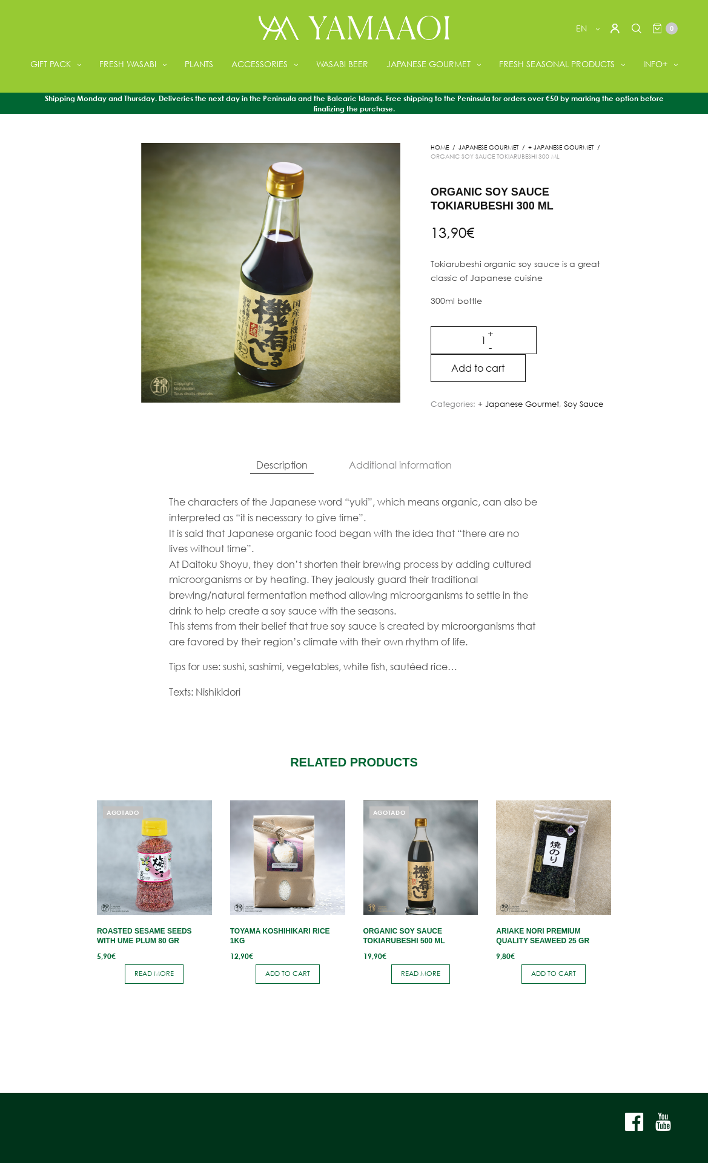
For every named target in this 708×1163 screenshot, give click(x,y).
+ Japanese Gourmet (561, 147)
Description (282, 464)
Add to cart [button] (287, 973)
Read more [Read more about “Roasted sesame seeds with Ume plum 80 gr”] (154, 973)
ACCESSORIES (259, 64)
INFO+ (655, 64)
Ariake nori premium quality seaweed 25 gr (542, 936)
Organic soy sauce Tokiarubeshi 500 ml (404, 936)
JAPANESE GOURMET (428, 64)
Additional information (400, 464)
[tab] (282, 464)
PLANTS (199, 64)
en (580, 28)
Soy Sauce (583, 404)
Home (440, 147)
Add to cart (479, 367)
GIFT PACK (50, 64)
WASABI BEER (342, 64)
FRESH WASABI (127, 64)
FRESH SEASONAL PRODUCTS (557, 64)
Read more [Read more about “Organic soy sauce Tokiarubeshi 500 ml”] (420, 973)
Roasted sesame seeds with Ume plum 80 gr (144, 936)
